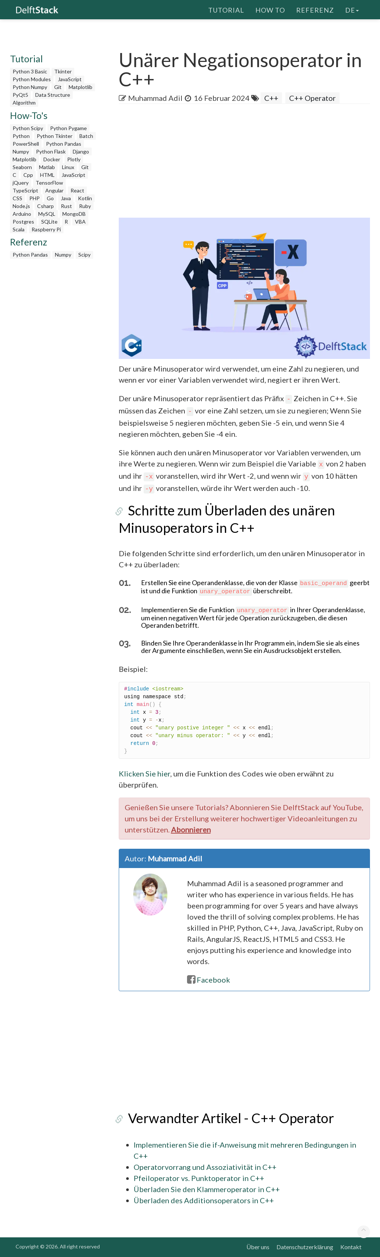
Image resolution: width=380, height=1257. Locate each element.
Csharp (45, 206)
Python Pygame (68, 128)
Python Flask (51, 151)
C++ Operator (312, 97)
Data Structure (52, 95)
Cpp (28, 175)
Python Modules (32, 79)
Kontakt (350, 1246)
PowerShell (26, 144)
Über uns (257, 1246)
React (77, 190)
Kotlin (85, 198)
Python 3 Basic (30, 71)
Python (21, 136)
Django (81, 151)
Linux (68, 167)
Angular (54, 190)
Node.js (21, 206)
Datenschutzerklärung (304, 1246)
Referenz (315, 9)
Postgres (23, 221)
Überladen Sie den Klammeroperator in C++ (207, 1189)
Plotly (74, 159)
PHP (34, 198)
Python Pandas (63, 144)
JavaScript (70, 79)
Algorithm (24, 102)
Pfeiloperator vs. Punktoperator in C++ (199, 1178)
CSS (17, 198)
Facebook (208, 979)
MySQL (46, 214)
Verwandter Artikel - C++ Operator (222, 1118)
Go (50, 198)
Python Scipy (28, 128)
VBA (80, 221)
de (352, 9)
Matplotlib (80, 87)
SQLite (49, 221)
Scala (18, 229)
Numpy (21, 151)
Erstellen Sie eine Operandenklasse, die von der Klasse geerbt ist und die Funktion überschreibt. (255, 586)
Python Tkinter (54, 136)
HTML (47, 175)
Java (66, 198)
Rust (66, 206)
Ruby (85, 206)
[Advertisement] (249, 163)
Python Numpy (30, 87)
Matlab (47, 167)
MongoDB (74, 214)
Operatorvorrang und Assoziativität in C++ (205, 1166)
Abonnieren (191, 829)
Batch (86, 136)
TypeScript (25, 190)
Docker (51, 159)
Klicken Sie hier (144, 773)
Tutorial (226, 9)
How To (270, 9)
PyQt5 (20, 95)
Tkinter (63, 71)
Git (58, 87)
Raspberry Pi (46, 229)
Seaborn (22, 167)
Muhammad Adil (155, 97)
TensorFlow (49, 182)
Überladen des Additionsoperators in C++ (204, 1200)
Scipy (84, 254)
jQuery (21, 182)
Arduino (22, 214)
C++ (271, 97)
